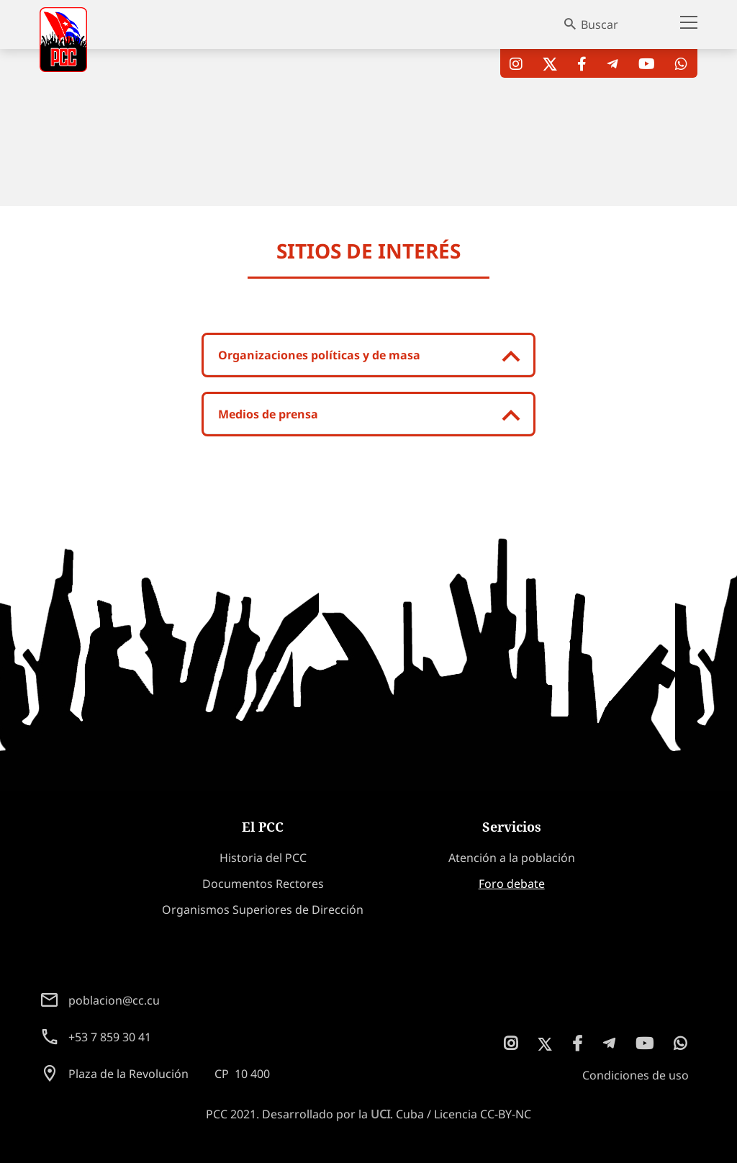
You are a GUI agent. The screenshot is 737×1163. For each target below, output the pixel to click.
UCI (380, 1114)
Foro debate (512, 884)
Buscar (599, 24)
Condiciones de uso (635, 1075)
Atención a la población (511, 858)
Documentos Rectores (263, 884)
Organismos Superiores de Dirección (262, 909)
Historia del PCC (263, 858)
